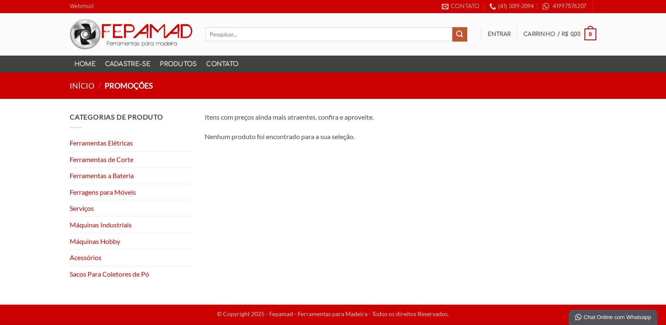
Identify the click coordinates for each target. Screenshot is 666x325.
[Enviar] (459, 34)
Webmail (82, 6)
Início (82, 85)
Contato (222, 64)
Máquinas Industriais (101, 225)
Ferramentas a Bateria (102, 175)
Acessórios (86, 257)
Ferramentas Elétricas (101, 143)
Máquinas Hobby (95, 241)
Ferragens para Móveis (103, 192)
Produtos (178, 64)
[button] (499, 34)
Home (85, 64)
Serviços (82, 208)
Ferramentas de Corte (101, 159)
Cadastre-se (128, 64)
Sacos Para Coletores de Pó (109, 274)
